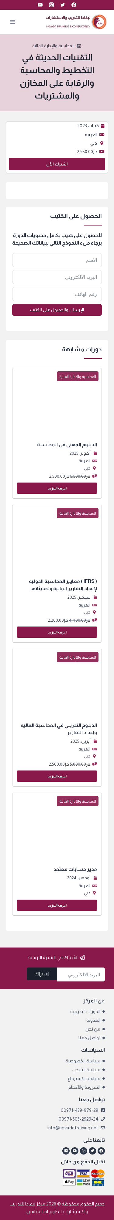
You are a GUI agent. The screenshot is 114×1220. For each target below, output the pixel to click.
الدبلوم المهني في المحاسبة (67, 444)
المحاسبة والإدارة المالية (53, 45)
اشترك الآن (57, 164)
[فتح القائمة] (13, 21)
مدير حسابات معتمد (75, 869)
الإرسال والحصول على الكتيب (57, 309)
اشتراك (42, 973)
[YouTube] (40, 5)
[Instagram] (51, 5)
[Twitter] (62, 5)
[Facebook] (74, 5)
